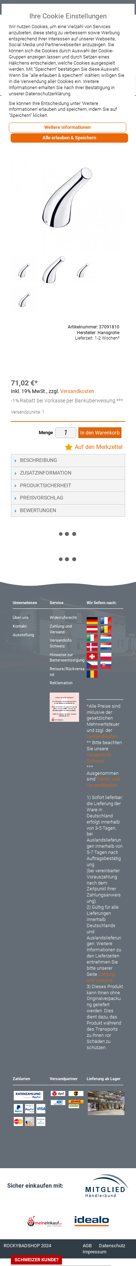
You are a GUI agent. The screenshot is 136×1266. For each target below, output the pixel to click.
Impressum (94, 1251)
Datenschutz (112, 1245)
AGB (87, 1245)
